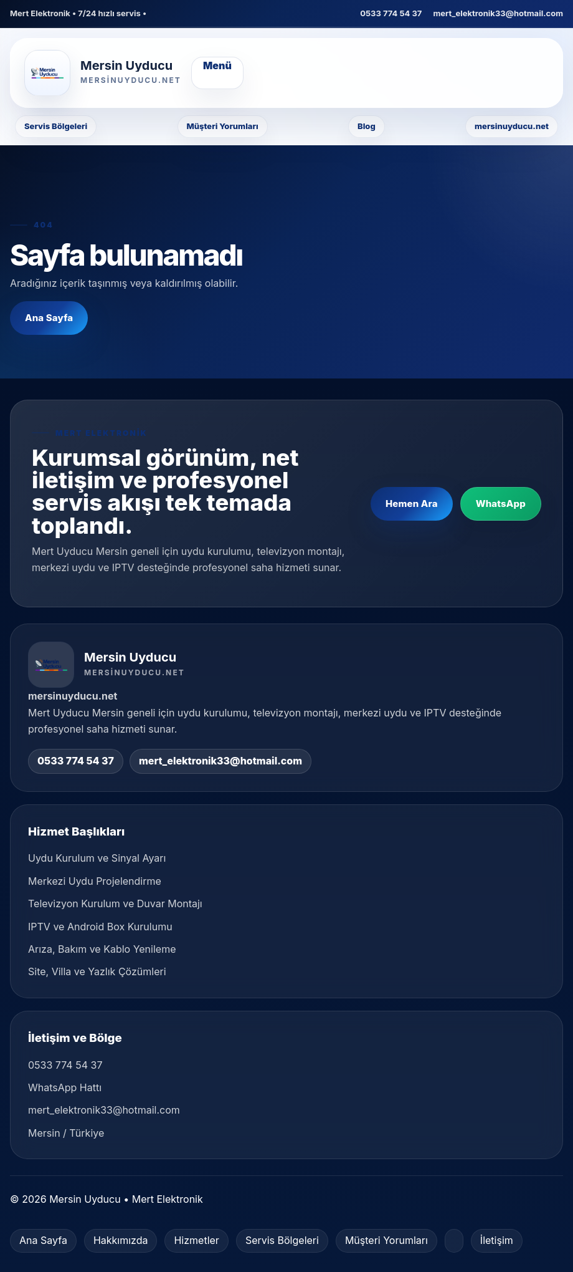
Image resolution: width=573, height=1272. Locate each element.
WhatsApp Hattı (65, 1087)
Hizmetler (196, 1240)
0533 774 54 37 (391, 13)
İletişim (496, 1240)
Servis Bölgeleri (55, 126)
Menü (217, 65)
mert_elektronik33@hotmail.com (498, 13)
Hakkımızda (120, 1240)
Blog (367, 126)
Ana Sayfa (49, 318)
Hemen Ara (412, 503)
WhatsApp (501, 503)
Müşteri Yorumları (222, 126)
